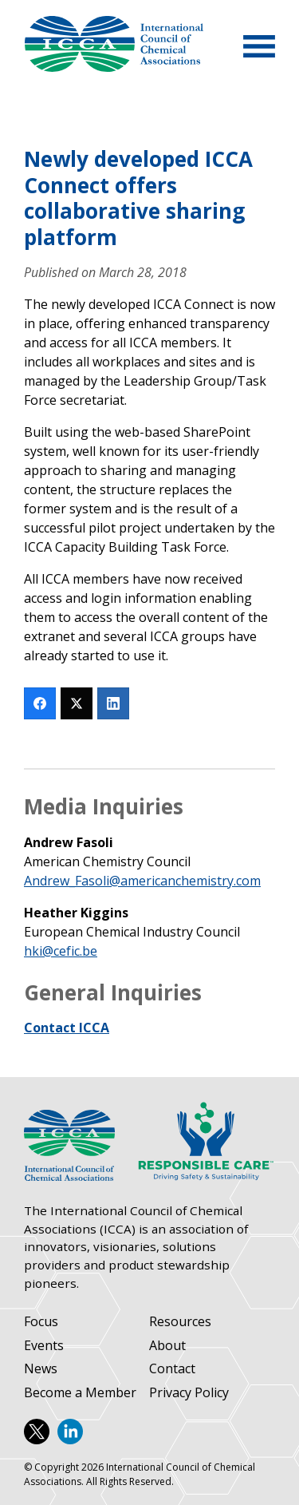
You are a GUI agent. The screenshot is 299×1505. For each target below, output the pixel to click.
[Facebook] (40, 703)
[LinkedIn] (113, 703)
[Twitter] (76, 703)
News (40, 1368)
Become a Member (80, 1392)
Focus (41, 1321)
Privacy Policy (189, 1392)
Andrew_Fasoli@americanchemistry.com (142, 880)
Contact (172, 1368)
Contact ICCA (66, 1027)
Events (44, 1345)
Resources (180, 1321)
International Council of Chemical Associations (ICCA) (113, 44)
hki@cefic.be (60, 951)
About (167, 1345)
